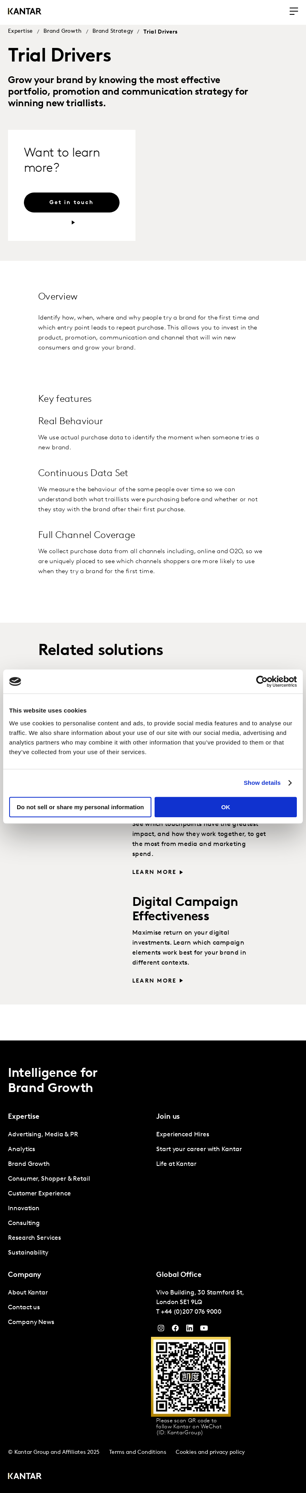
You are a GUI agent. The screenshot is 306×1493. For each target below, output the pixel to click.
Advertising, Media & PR (43, 1135)
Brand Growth (62, 31)
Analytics (21, 1149)
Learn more (154, 873)
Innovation (23, 1208)
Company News (31, 1322)
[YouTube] (189, 1330)
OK (225, 807)
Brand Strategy (112, 31)
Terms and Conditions (137, 1452)
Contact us (24, 1307)
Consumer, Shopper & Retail (49, 1179)
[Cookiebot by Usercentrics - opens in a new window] (262, 681)
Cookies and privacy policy (210, 1452)
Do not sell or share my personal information (80, 807)
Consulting (24, 1223)
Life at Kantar (176, 1164)
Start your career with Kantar (199, 1149)
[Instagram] (161, 1330)
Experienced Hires (182, 1135)
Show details (262, 782)
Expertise (20, 31)
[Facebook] (175, 1330)
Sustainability (28, 1253)
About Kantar (28, 1293)
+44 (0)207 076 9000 (191, 1312)
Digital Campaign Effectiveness (185, 909)
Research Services (34, 1238)
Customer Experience (39, 1194)
